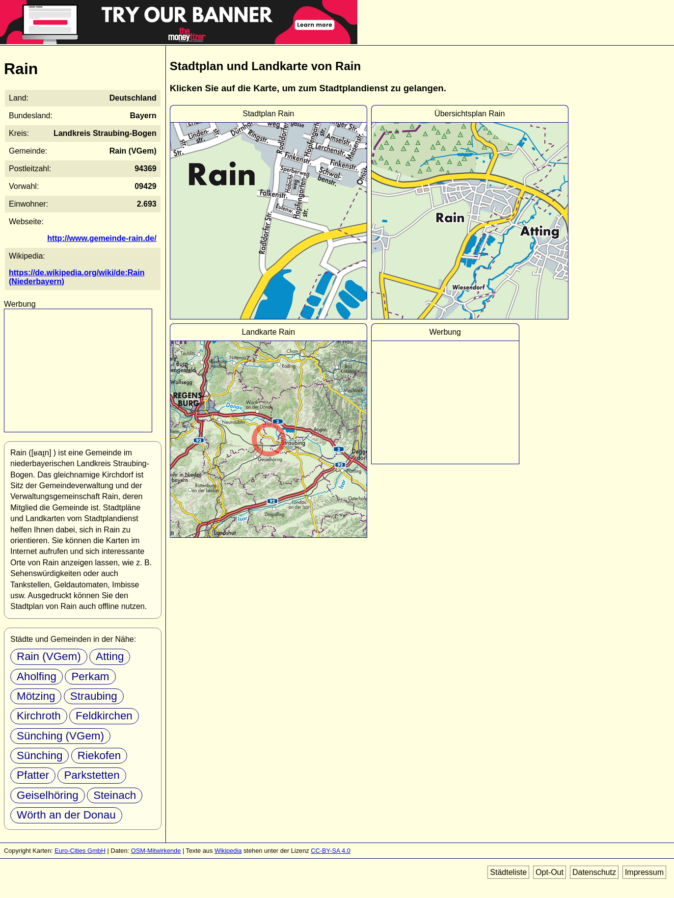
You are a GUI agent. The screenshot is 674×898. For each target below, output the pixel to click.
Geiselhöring (48, 795)
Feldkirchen (104, 716)
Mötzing (36, 696)
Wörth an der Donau (66, 815)
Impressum (644, 872)
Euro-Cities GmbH (80, 850)
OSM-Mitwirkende (156, 850)
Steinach (114, 795)
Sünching (39, 755)
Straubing (93, 696)
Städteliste (508, 872)
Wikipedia (228, 850)
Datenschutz (594, 872)
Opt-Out (550, 872)
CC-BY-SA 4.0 (330, 850)
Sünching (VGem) (60, 736)
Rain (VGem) (49, 656)
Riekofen (99, 755)
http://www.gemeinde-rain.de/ (102, 238)
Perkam (90, 676)
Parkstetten (91, 775)
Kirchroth (39, 716)
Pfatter (33, 775)
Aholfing (36, 676)
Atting (110, 656)
